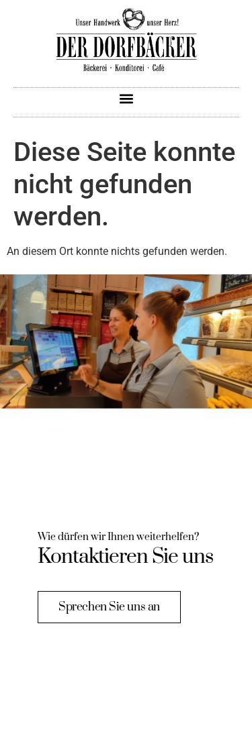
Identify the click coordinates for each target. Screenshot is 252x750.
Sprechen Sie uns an (108, 606)
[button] (126, 99)
